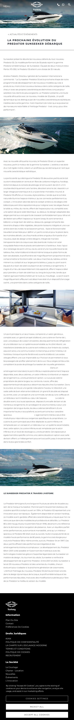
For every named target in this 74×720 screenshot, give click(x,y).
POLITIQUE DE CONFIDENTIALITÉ (22, 642)
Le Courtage (12, 667)
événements (12, 677)
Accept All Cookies (37, 715)
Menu (6, 6)
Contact (10, 623)
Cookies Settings (37, 698)
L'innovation (12, 680)
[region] (37, 701)
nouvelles (10, 674)
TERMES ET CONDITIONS (18, 648)
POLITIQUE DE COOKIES (18, 652)
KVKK (8, 638)
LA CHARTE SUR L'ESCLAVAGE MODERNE (26, 645)
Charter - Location (14, 670)
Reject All (37, 707)
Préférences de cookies (17, 627)
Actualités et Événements (22, 34)
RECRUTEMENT (13, 655)
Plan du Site (12, 620)
